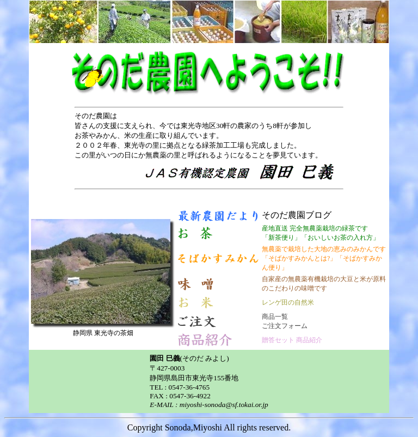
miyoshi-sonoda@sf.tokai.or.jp (224, 404)
